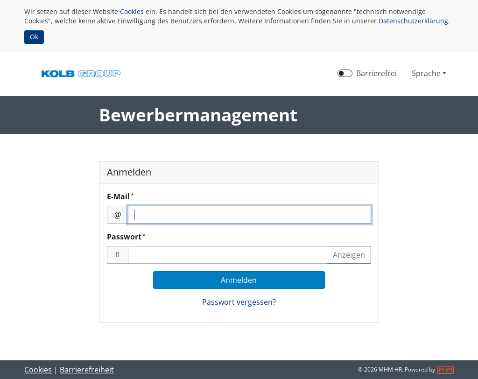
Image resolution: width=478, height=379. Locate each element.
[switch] (344, 73)
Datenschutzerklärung (413, 20)
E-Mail (120, 196)
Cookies (132, 11)
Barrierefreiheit (87, 370)
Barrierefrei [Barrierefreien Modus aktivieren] (376, 73)
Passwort (126, 236)
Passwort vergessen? (239, 302)
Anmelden (239, 280)
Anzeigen (349, 255)
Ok (34, 36)
